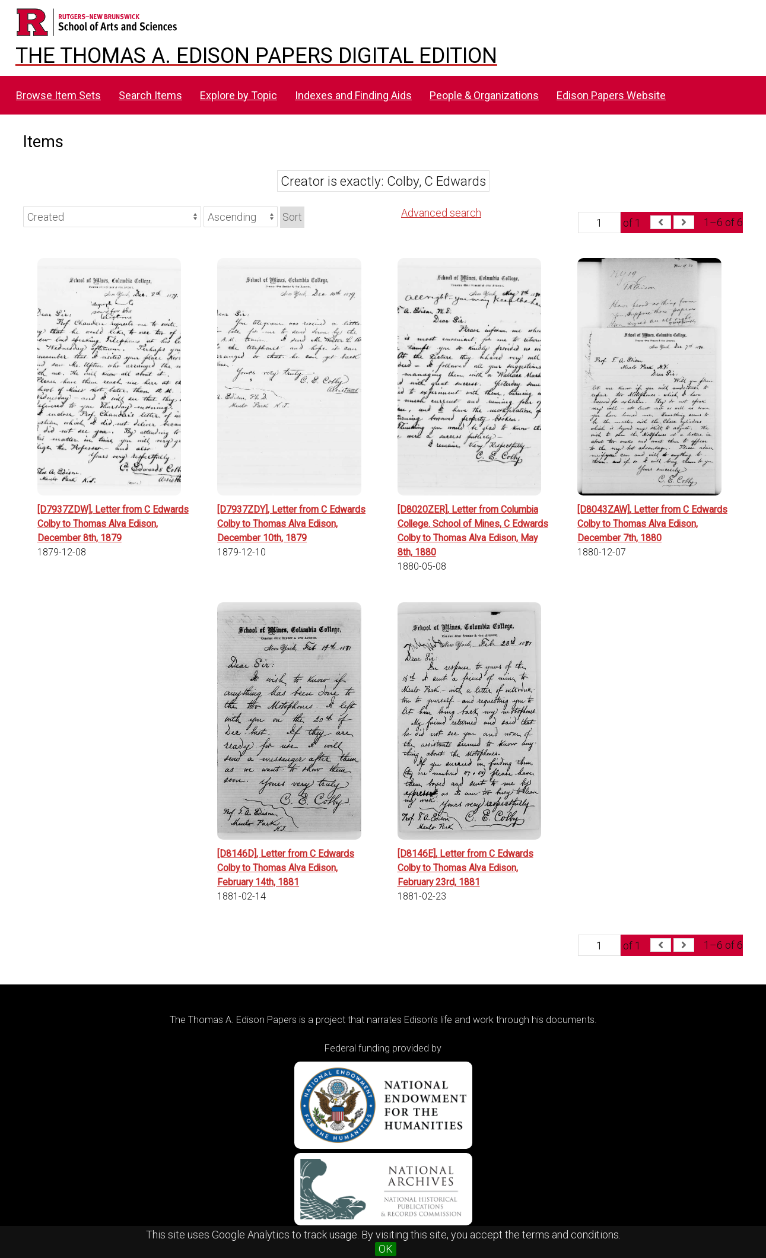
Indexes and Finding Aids (353, 95)
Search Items (150, 95)
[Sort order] (241, 216)
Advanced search (441, 213)
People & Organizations (484, 95)
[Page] (599, 222)
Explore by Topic (238, 95)
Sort (292, 217)
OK (386, 1249)
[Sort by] (112, 216)
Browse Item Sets (58, 95)
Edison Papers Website (611, 95)
